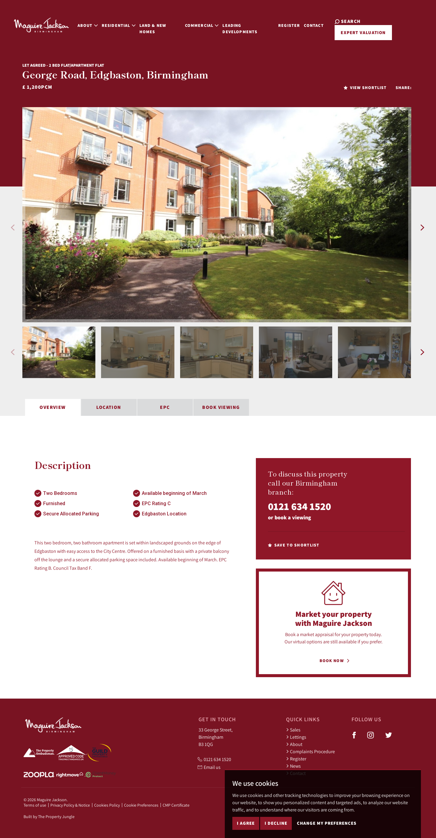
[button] (12, 227)
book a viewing (293, 517)
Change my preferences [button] (326, 823)
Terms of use (35, 805)
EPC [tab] (165, 407)
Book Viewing (221, 407)
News (293, 766)
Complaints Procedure (310, 751)
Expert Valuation (362, 32)
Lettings (296, 737)
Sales (293, 730)
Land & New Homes (151, 28)
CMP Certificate (176, 805)
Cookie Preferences (141, 805)
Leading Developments (239, 28)
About (294, 744)
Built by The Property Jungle (49, 816)
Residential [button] (117, 24)
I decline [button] (276, 823)
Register (289, 24)
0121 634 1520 (299, 506)
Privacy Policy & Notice (70, 805)
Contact (314, 24)
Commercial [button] (201, 24)
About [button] (86, 24)
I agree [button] (246, 823)
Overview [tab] (53, 407)
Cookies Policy (107, 805)
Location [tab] (108, 407)
